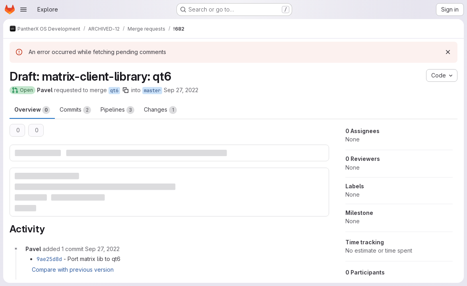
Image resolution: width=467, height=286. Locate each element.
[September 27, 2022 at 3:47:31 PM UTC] (102, 248)
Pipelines (117, 110)
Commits (75, 110)
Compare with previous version (73, 269)
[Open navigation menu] (23, 9)
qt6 (114, 90)
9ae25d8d (49, 259)
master (152, 90)
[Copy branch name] (125, 90)
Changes (160, 110)
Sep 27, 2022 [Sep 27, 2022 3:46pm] (181, 90)
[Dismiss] (448, 52)
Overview (32, 110)
